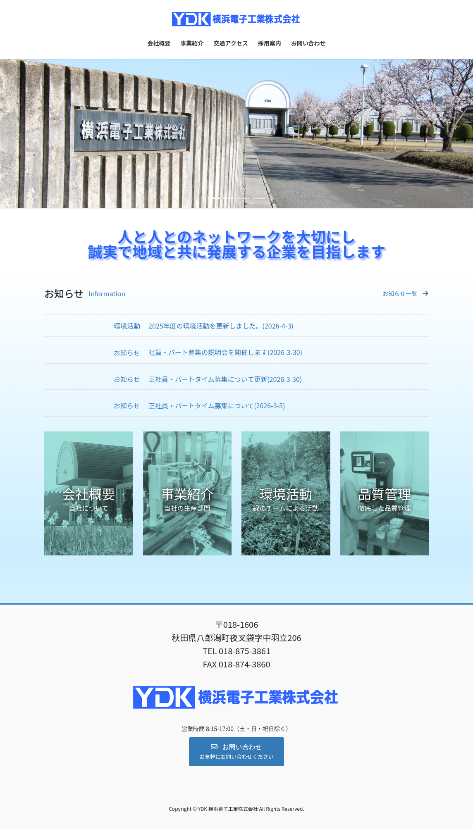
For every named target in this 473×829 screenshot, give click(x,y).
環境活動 (127, 326)
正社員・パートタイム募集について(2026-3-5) (216, 406)
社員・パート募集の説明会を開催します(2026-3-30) (225, 352)
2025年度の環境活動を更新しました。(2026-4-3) (221, 326)
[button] (35, 133)
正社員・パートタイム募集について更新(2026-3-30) (225, 379)
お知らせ (127, 352)
